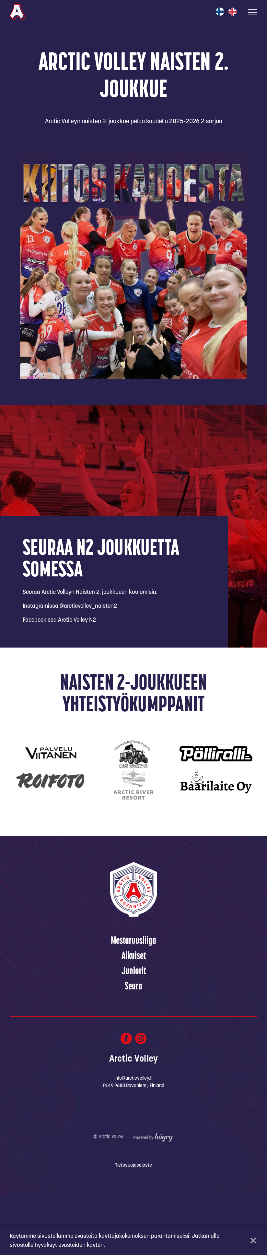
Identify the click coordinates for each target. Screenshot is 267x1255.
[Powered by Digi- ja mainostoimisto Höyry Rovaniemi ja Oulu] (153, 1195)
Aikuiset (134, 1016)
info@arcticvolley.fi (133, 1138)
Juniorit (134, 1031)
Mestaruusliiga (133, 1001)
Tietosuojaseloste (133, 1225)
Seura (133, 1046)
